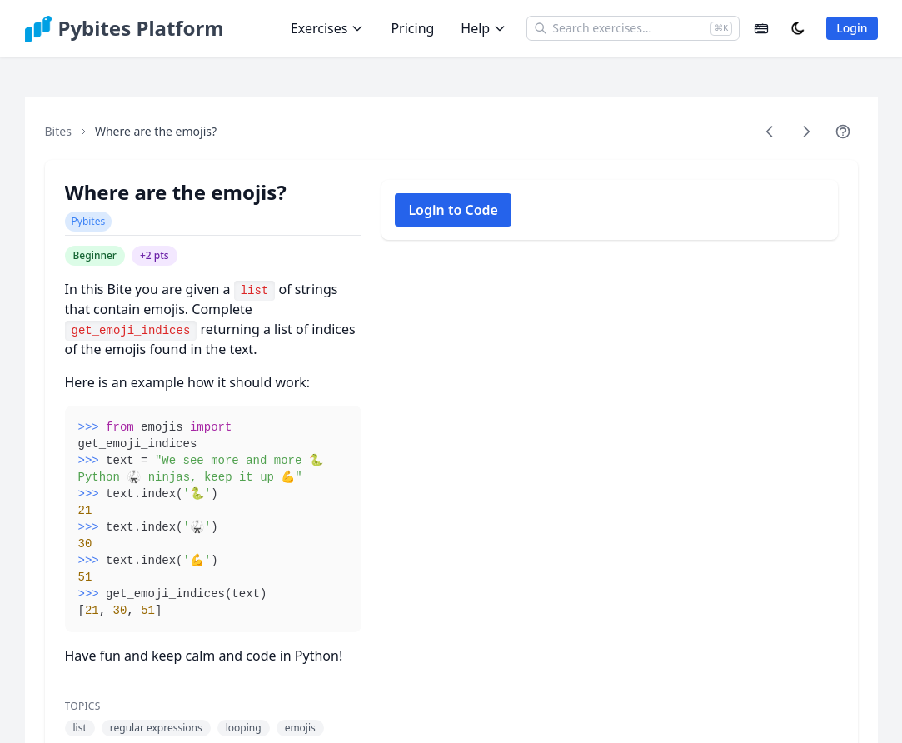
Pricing (412, 28)
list (80, 728)
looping (244, 728)
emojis (300, 728)
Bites (58, 131)
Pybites (89, 221)
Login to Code (453, 210)
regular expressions (156, 728)
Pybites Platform (141, 28)
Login (851, 28)
